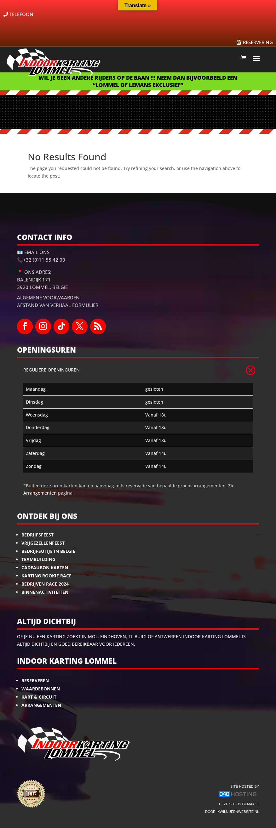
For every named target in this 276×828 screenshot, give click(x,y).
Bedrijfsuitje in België (48, 551)
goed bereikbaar (78, 644)
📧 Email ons (33, 252)
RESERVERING (258, 42)
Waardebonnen (40, 689)
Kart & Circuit (38, 697)
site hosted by (244, 786)
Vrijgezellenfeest (43, 543)
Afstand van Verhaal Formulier (57, 305)
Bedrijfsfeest (37, 535)
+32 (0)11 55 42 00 (44, 260)
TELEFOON (21, 14)
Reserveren (35, 680)
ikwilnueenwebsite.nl (237, 812)
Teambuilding (38, 559)
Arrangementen (40, 493)
